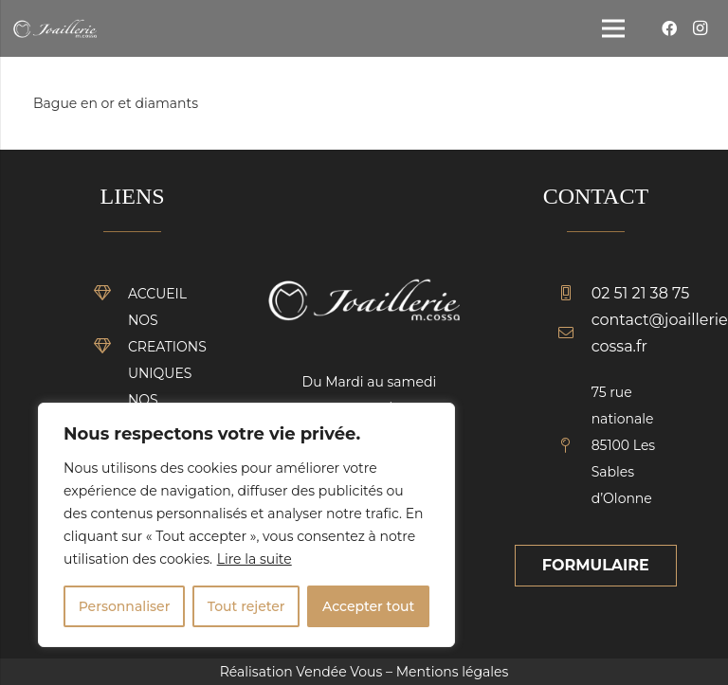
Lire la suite (254, 559)
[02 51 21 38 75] (574, 293)
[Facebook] (669, 28)
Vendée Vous (339, 671)
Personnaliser (125, 606)
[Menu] (613, 28)
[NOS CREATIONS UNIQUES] (111, 346)
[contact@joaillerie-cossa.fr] (574, 333)
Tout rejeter (246, 606)
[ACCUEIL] (111, 293)
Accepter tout (368, 606)
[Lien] (55, 28)
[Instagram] (699, 28)
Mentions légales (452, 671)
